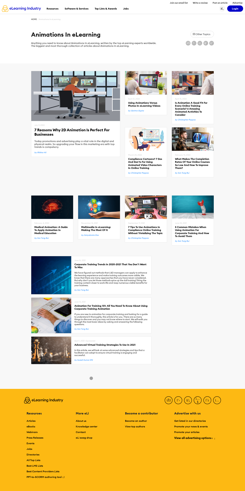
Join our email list (179, 2)
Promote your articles (186, 432)
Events (30, 443)
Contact (81, 432)
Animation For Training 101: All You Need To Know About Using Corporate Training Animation (111, 307)
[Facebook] (168, 400)
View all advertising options (194, 438)
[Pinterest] (207, 400)
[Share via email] (205, 43)
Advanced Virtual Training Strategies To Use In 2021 (104, 344)
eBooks (31, 426)
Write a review (200, 2)
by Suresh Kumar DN (83, 360)
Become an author (136, 420)
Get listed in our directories (190, 420)
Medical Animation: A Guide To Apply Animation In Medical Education (51, 230)
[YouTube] (198, 400)
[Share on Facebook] (188, 43)
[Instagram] (217, 400)
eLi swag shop (84, 437)
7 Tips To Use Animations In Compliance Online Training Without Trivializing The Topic (145, 230)
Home (34, 19)
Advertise (237, 2)
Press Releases (35, 437)
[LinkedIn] (188, 400)
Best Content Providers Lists (43, 471)
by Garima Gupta (136, 111)
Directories (33, 454)
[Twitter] (178, 400)
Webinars (32, 432)
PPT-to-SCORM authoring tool (46, 477)
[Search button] (222, 8)
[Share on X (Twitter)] (194, 43)
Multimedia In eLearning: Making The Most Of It (96, 229)
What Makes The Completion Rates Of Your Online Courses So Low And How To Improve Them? (192, 163)
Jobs (29, 448)
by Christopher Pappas (185, 120)
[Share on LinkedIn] (200, 43)
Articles (31, 420)
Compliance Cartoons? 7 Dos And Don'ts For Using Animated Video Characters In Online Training (145, 163)
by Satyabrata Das (90, 235)
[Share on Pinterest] (211, 43)
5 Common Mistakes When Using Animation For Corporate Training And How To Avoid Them (192, 232)
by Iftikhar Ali (40, 152)
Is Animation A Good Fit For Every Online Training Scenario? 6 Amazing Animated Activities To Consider (191, 108)
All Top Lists (33, 460)
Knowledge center (86, 426)
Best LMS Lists (35, 465)
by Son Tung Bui (182, 173)
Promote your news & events (191, 426)
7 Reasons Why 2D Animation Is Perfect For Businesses (72, 132)
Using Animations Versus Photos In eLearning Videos (144, 104)
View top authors (135, 426)
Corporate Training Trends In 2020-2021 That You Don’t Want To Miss (110, 266)
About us (81, 420)
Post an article (220, 2)
